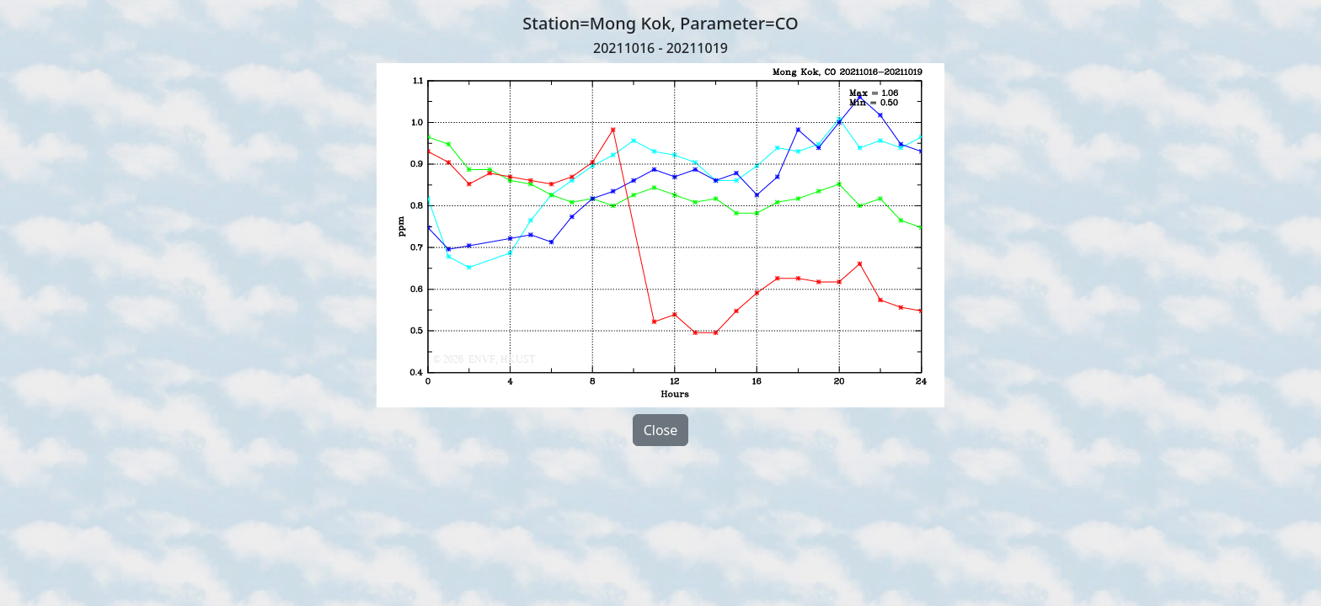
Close (661, 430)
